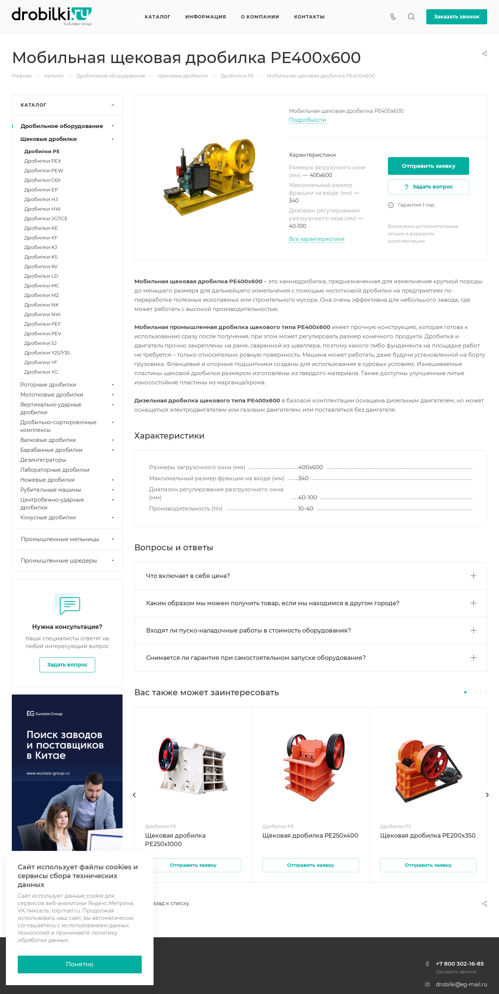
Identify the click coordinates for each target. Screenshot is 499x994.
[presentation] (134, 802)
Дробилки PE (42, 151)
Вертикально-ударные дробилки (68, 408)
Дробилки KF (41, 237)
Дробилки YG (41, 372)
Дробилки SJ (40, 343)
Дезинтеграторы (43, 460)
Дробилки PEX (42, 161)
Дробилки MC (41, 285)
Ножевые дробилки (68, 480)
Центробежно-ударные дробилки (68, 503)
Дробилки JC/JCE (46, 218)
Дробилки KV (41, 266)
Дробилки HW (42, 209)
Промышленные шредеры (68, 560)
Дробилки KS (41, 257)
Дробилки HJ (41, 199)
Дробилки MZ (41, 295)
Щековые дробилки (68, 139)
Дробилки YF (40, 362)
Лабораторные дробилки (55, 470)
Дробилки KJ (40, 247)
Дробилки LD (41, 276)
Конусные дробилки (68, 517)
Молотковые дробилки (68, 394)
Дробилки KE (41, 228)
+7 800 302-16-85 (460, 963)
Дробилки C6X (42, 180)
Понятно (79, 964)
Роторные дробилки (68, 384)
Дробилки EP (41, 190)
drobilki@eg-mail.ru (461, 984)
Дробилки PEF (42, 324)
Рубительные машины (68, 489)
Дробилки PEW (43, 170)
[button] (465, 692)
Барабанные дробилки (68, 450)
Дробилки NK (41, 305)
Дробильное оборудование (68, 125)
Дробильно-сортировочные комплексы (68, 426)
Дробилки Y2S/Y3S (47, 353)
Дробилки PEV (42, 333)
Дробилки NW (42, 314)
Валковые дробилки (68, 440)
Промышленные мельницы (68, 539)
